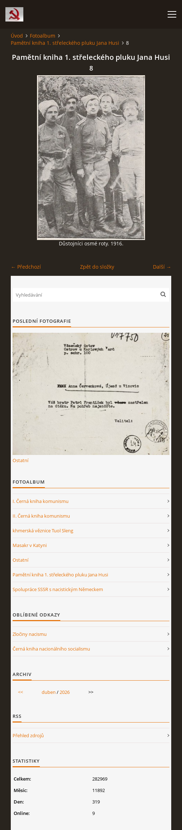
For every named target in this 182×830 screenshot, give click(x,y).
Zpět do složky (97, 266)
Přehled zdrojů (28, 735)
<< (20, 692)
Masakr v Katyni (30, 545)
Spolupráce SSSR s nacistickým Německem (58, 589)
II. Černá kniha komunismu (41, 516)
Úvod (17, 35)
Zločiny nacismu (30, 634)
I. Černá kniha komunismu (41, 501)
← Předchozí (26, 266)
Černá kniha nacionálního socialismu (51, 649)
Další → (162, 266)
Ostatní (20, 460)
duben (49, 692)
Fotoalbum (42, 35)
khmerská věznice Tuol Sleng (43, 530)
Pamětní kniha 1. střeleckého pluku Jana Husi (65, 42)
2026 (65, 692)
